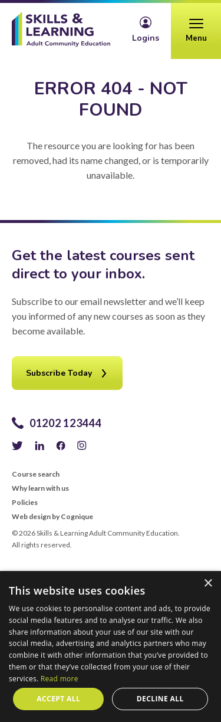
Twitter (17, 445)
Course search (36, 474)
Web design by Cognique (52, 516)
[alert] (110, 646)
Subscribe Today (59, 373)
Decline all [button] (160, 699)
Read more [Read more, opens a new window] (59, 679)
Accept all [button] (58, 699)
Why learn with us (40, 488)
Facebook (60, 445)
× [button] (207, 583)
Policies (25, 502)
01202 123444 (65, 422)
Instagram (82, 445)
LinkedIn (39, 445)
